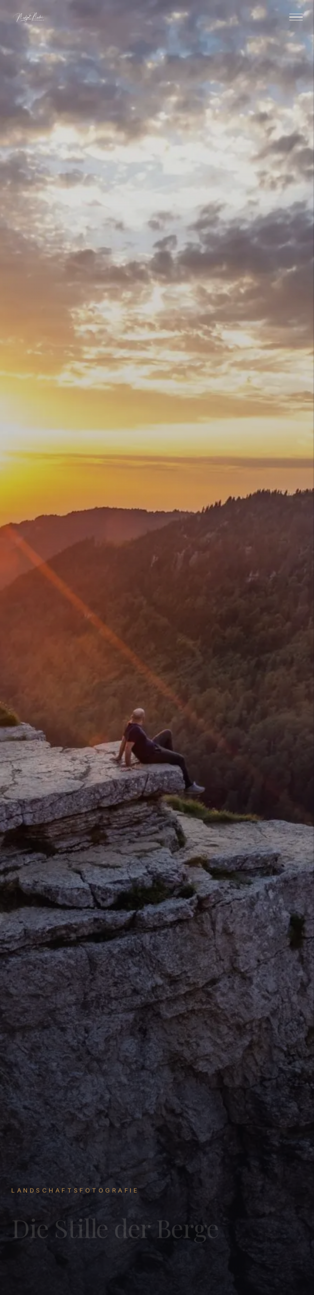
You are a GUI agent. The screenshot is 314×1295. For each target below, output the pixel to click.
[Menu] (296, 17)
